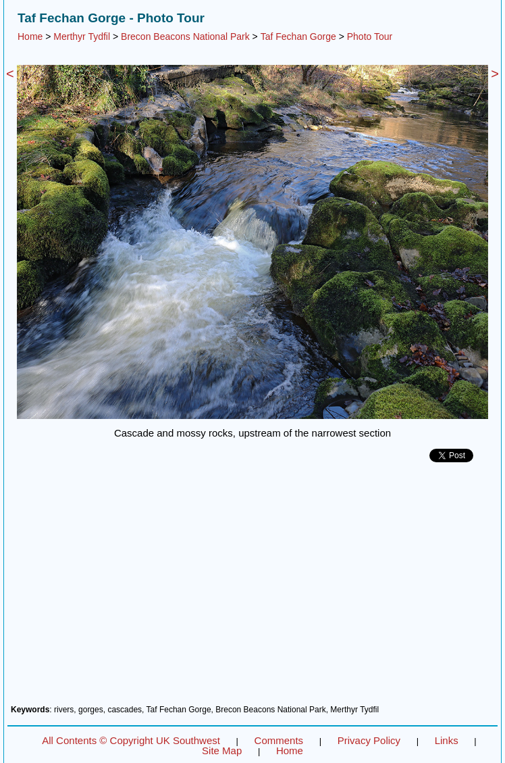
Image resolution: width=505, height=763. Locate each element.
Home (30, 36)
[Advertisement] (252, 588)
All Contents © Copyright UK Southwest (131, 740)
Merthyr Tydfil (81, 36)
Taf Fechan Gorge (298, 36)
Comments (279, 740)
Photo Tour (369, 36)
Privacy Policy (369, 740)
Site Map (222, 750)
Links (446, 740)
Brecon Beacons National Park (185, 36)
